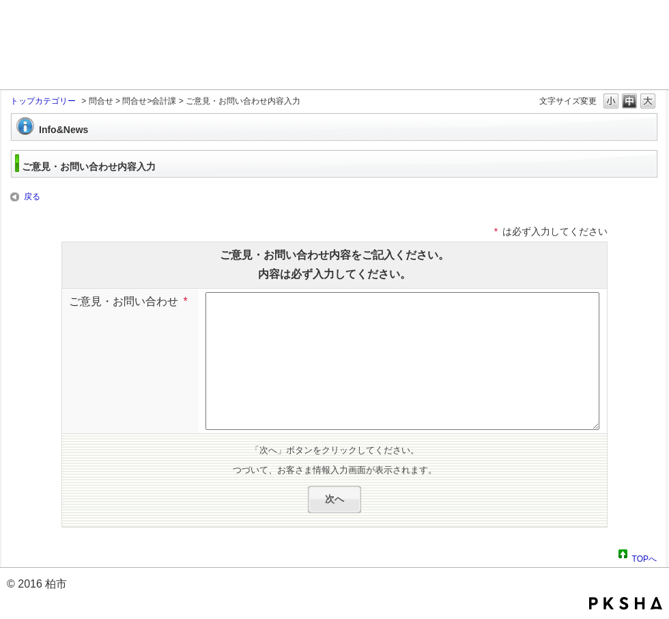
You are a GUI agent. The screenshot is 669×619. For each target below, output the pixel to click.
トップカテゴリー (43, 101)
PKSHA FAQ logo (625, 603)
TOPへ (644, 557)
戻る (32, 196)
